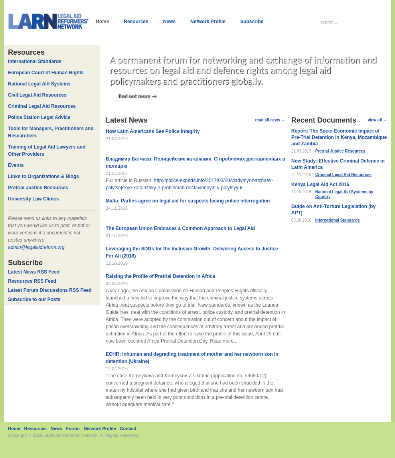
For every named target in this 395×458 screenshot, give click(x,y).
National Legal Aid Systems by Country (344, 194)
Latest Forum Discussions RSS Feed (49, 290)
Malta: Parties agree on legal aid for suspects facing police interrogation (188, 201)
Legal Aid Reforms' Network (70, 435)
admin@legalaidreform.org (36, 247)
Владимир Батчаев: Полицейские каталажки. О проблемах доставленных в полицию (195, 162)
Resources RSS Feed (32, 281)
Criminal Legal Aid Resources (343, 174)
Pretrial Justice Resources (340, 151)
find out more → (137, 96)
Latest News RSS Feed (33, 272)
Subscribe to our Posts (34, 299)
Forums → (315, 283)
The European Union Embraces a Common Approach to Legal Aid (180, 228)
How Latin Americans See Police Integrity (153, 131)
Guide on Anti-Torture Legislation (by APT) (333, 210)
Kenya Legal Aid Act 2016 (320, 184)
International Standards (337, 220)
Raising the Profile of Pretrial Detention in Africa (160, 276)
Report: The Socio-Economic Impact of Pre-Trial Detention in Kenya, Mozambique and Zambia (339, 137)
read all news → (270, 120)
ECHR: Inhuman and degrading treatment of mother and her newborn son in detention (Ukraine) (192, 357)
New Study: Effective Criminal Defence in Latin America (338, 164)
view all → (377, 120)
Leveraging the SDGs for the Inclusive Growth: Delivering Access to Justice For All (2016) (192, 252)
